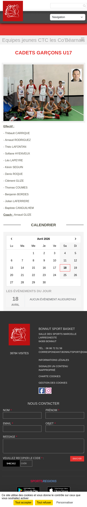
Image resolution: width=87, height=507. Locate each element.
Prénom (52, 410)
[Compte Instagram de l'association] (48, 391)
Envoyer (77, 458)
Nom (7, 410)
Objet (51, 423)
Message (10, 437)
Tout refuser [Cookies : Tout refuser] (44, 502)
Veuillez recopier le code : (23, 458)
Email (8, 423)
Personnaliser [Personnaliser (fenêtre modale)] (64, 502)
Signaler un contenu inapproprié (53, 368)
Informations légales (54, 360)
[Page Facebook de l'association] (42, 391)
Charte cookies (49, 376)
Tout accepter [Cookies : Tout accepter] (23, 502)
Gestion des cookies (53, 382)
